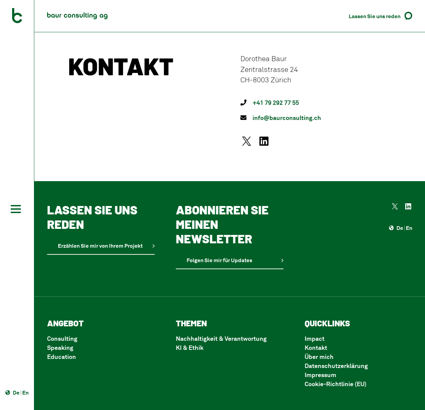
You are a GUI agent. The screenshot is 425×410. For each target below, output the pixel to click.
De (16, 392)
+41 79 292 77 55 (276, 102)
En (25, 392)
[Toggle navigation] (16, 209)
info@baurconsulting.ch (287, 117)
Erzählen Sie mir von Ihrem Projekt (100, 245)
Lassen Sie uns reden (374, 16)
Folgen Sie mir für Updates (219, 260)
